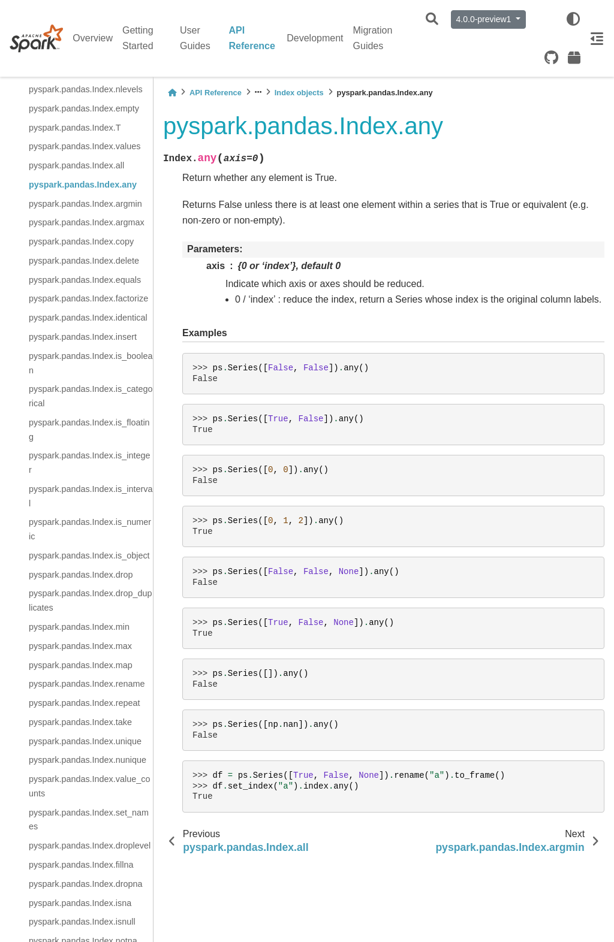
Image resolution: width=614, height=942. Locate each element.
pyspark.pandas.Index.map (81, 665)
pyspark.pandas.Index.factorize (88, 298)
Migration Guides (373, 38)
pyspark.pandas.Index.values (84, 146)
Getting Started (138, 38)
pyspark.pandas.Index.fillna (81, 864)
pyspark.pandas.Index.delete (84, 260)
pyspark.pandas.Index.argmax (87, 222)
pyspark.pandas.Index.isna (80, 903)
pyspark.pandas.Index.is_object (89, 555)
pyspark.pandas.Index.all (76, 165)
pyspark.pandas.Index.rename (87, 684)
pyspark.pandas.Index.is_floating (89, 430)
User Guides (195, 38)
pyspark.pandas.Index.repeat (84, 703)
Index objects (299, 92)
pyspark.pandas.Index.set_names (89, 820)
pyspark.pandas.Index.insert (83, 337)
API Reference (252, 38)
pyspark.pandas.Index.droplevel (90, 845)
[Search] (432, 19)
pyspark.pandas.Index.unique (85, 741)
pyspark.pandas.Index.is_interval (90, 496)
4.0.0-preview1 (485, 19)
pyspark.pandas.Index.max (80, 646)
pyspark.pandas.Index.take (80, 722)
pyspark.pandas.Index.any (83, 184)
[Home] (172, 92)
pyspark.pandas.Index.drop (81, 574)
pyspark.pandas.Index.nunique (87, 760)
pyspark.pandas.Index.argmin (85, 204)
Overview (93, 38)
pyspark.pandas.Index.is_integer (89, 463)
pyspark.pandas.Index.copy (81, 241)
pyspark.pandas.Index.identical (88, 317)
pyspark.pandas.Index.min (79, 627)
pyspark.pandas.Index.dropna (86, 884)
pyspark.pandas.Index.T (75, 127)
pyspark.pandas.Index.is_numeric (90, 529)
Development (315, 38)
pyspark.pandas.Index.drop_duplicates (90, 600)
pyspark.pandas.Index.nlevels (86, 89)
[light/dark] (573, 19)
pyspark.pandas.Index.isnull (82, 921)
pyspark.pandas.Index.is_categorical (90, 396)
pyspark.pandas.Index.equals (85, 280)
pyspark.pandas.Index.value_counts (89, 786)
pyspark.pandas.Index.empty (84, 108)
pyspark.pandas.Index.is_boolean (90, 363)
